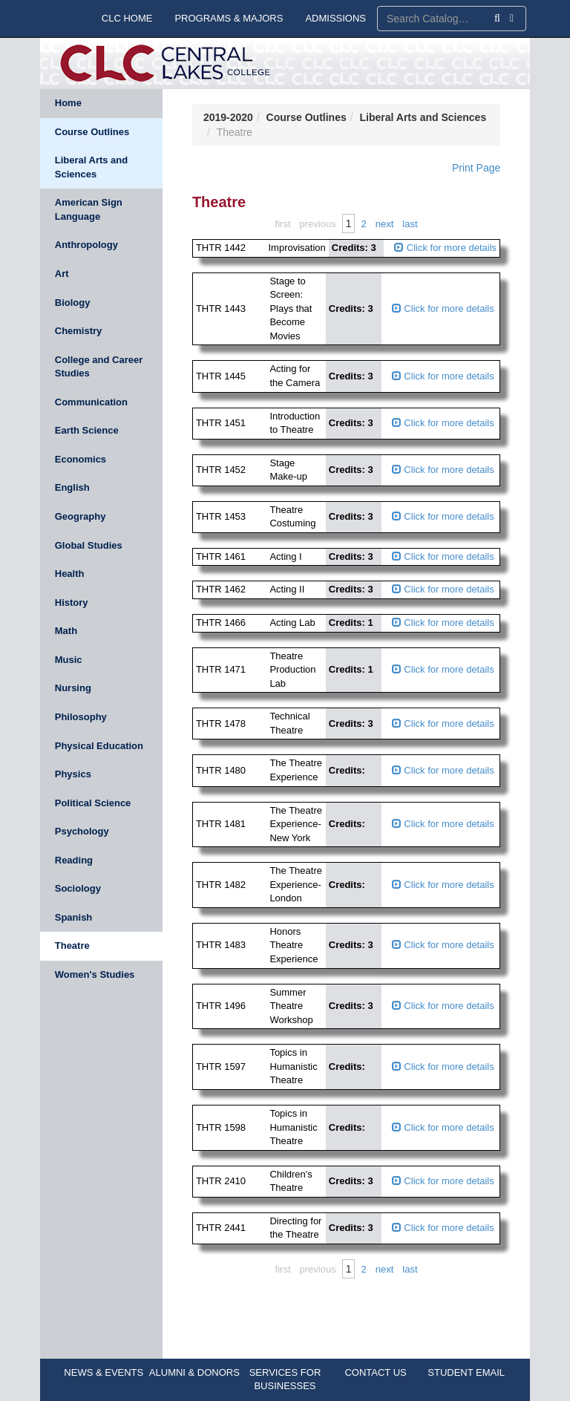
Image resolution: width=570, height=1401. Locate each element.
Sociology (78, 888)
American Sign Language (88, 209)
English (72, 487)
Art (62, 273)
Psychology (82, 831)
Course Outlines (92, 131)
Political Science (93, 803)
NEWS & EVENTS (103, 1372)
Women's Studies (95, 974)
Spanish (74, 917)
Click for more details (445, 247)
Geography (80, 516)
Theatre (72, 945)
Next (385, 223)
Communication (91, 402)
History (71, 602)
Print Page (476, 168)
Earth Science (87, 430)
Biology (73, 302)
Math (66, 630)
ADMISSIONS (335, 18)
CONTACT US (375, 1372)
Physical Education (99, 745)
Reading (74, 860)
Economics (80, 459)
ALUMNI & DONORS (194, 1372)
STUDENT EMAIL (466, 1372)
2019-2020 (228, 117)
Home (68, 102)
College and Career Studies (99, 366)
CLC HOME (127, 18)
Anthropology (86, 244)
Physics (73, 774)
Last (409, 223)
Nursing (73, 687)
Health (70, 573)
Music (68, 659)
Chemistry (78, 330)
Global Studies (88, 545)
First (283, 223)
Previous (318, 223)
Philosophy (81, 716)
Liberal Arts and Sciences (91, 167)
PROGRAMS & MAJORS (228, 18)
